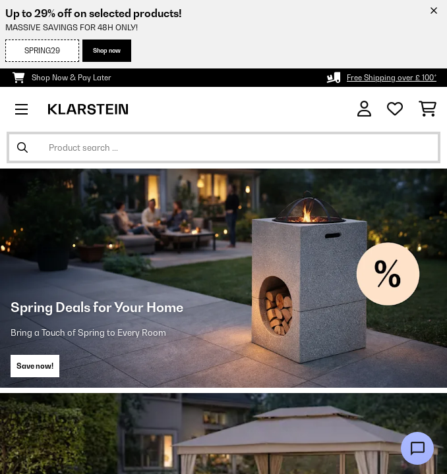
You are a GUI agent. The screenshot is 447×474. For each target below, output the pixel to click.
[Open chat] (417, 448)
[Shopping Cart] (427, 109)
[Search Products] (223, 147)
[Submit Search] (22, 147)
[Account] (364, 108)
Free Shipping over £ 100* (391, 77)
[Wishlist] (395, 109)
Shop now (107, 50)
